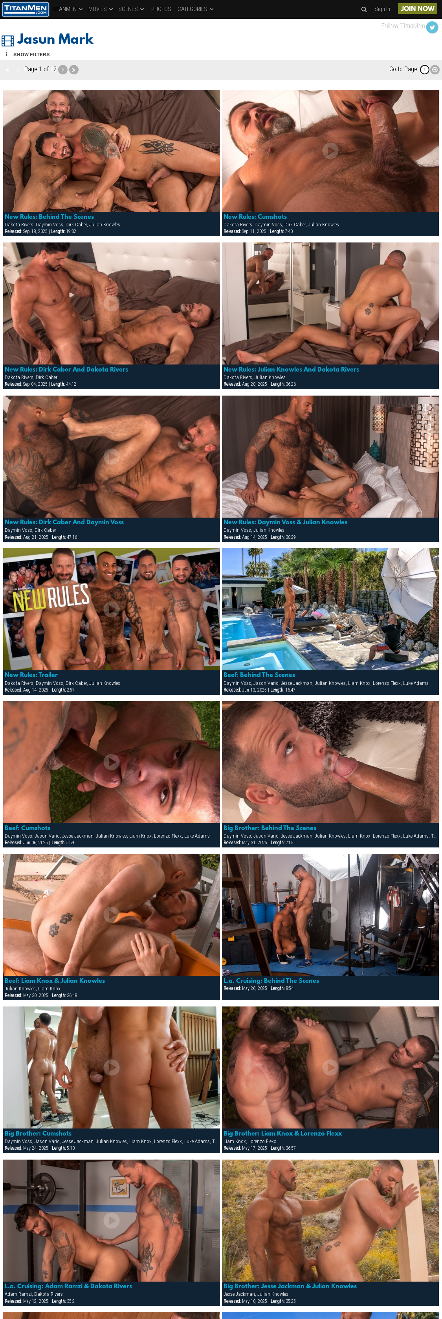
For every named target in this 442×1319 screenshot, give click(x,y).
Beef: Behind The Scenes (259, 675)
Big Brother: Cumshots (38, 1134)
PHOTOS (161, 9)
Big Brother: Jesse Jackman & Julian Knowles (290, 1286)
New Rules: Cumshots (255, 217)
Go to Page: (403, 69)
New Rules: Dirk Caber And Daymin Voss (64, 522)
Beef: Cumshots (27, 828)
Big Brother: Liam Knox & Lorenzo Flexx (283, 1134)
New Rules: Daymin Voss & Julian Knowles (285, 522)
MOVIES (101, 9)
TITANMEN (68, 9)
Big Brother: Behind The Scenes (270, 828)
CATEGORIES (196, 9)
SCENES (131, 9)
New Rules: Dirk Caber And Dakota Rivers (66, 370)
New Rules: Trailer (31, 675)
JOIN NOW (418, 9)
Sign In (382, 9)
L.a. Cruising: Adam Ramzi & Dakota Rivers (68, 1286)
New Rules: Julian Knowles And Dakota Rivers (291, 370)
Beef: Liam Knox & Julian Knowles (55, 981)
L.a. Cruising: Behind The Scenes (271, 981)
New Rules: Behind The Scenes (49, 217)
